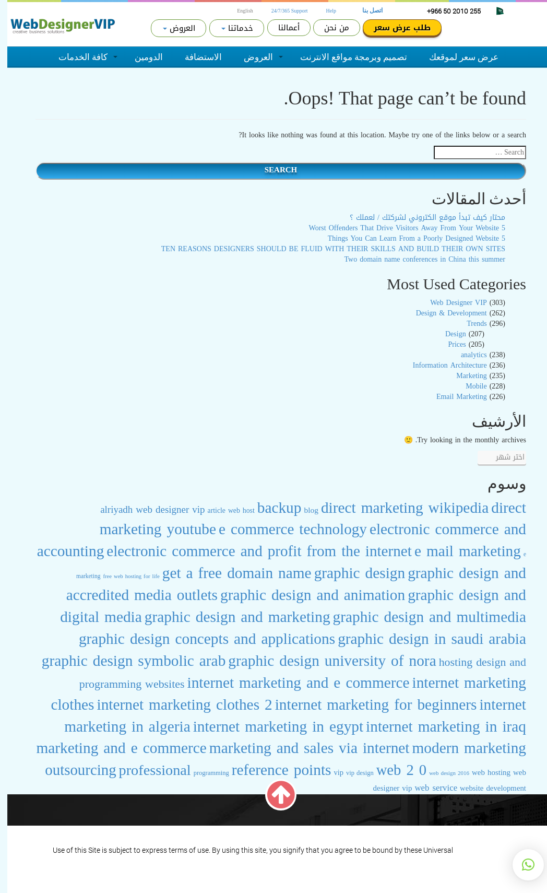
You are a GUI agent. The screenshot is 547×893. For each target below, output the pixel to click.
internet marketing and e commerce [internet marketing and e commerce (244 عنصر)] (291, 682)
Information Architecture (443, 365)
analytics (467, 355)
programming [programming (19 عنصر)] (204, 773)
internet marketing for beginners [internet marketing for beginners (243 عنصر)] (369, 704)
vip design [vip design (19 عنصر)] (352, 773)
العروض (251, 57)
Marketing (464, 376)
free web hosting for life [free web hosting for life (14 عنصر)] (124, 576)
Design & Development (444, 313)
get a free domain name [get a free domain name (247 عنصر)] (229, 573)
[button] (521, 864)
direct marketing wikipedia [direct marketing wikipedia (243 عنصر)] (397, 507)
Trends (469, 323)
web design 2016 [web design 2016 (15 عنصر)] (442, 773)
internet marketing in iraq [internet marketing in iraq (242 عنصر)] (439, 726)
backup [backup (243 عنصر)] (272, 507)
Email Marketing (454, 397)
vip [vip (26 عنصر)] (331, 772)
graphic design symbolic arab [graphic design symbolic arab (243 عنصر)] (126, 660)
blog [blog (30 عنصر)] (303, 510)
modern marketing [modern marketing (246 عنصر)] (462, 747)
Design (448, 334)
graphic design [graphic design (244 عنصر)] (352, 573)
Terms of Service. (474, 850)
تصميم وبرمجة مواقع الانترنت (346, 57)
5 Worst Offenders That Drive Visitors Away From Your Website (400, 228)
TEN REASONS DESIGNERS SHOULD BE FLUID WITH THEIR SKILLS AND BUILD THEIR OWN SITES (326, 249)
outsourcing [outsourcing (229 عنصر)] (73, 770)
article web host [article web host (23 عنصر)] (223, 510)
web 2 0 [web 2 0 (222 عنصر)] (394, 770)
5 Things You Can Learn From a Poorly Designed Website (409, 238)
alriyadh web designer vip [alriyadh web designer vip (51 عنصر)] (145, 509)
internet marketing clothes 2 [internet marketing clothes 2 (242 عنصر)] (177, 704)
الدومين (141, 57)
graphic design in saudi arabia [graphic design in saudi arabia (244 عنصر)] (424, 638)
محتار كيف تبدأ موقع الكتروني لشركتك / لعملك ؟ (420, 217)
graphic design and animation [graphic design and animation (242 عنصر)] (305, 594)
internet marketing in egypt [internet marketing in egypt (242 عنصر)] (271, 726)
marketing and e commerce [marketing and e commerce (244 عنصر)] (114, 747)
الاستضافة (196, 57)
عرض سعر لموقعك (456, 57)
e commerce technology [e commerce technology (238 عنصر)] (285, 529)
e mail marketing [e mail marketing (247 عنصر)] (460, 551)
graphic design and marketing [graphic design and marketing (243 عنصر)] (230, 616)
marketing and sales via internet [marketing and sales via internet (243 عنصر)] (302, 747)
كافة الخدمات (75, 57)
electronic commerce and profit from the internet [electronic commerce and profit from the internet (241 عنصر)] (252, 551)
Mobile (468, 386)
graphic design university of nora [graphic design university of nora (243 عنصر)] (325, 660)
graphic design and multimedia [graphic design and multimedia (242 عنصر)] (422, 616)
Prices (449, 344)
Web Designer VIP (451, 303)
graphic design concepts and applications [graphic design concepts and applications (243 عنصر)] (200, 638)
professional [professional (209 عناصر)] (148, 770)
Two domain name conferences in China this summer (417, 259)
